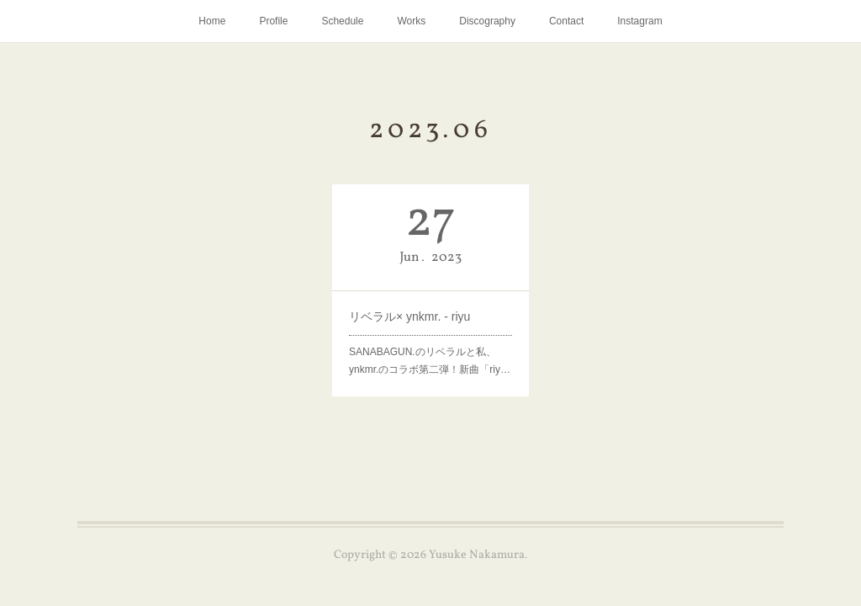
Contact (566, 21)
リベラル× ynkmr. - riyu (409, 316)
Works (411, 21)
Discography (487, 21)
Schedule (342, 21)
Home (211, 21)
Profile (273, 21)
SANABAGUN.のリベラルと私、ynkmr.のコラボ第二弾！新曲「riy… (429, 361)
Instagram (639, 21)
